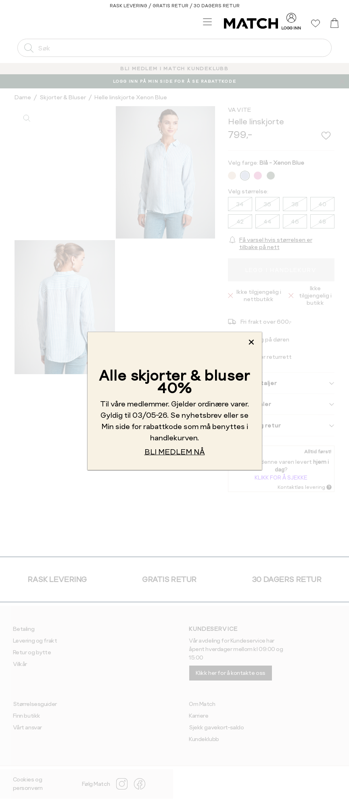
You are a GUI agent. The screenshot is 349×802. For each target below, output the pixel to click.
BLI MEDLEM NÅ (174, 451)
